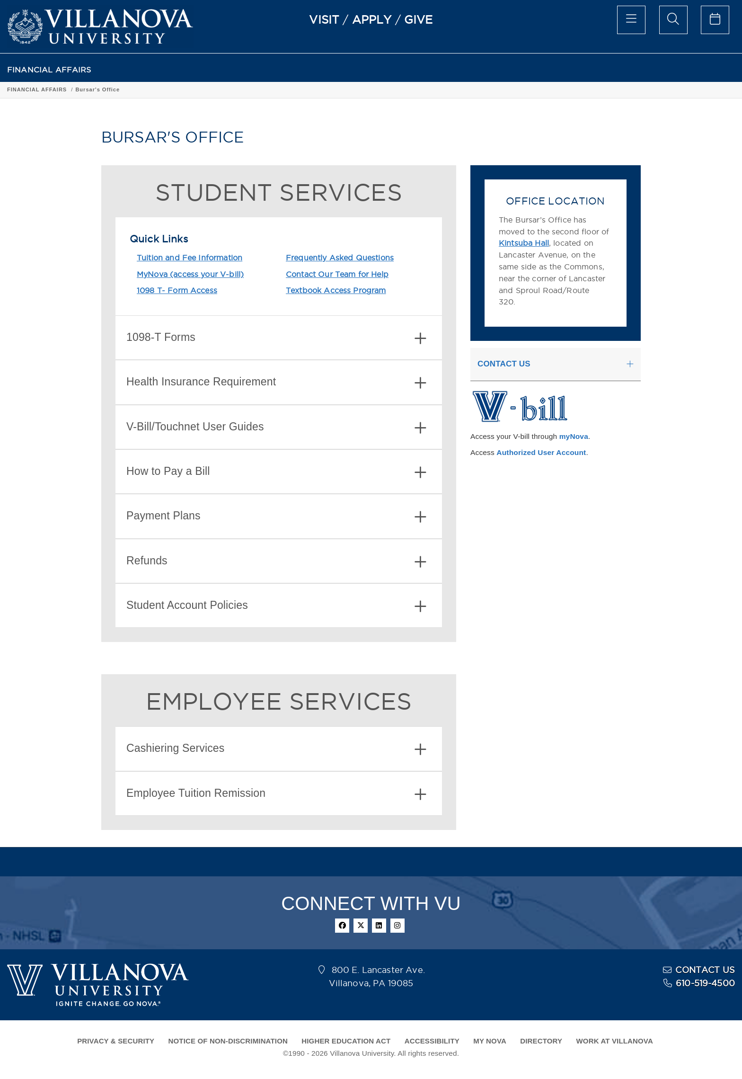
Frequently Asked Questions (340, 257)
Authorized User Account (541, 452)
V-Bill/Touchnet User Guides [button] (276, 427)
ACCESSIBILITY (432, 1041)
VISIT (324, 19)
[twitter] (360, 925)
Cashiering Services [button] (276, 749)
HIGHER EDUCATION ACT (345, 1041)
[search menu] (673, 20)
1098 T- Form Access (177, 290)
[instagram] (397, 925)
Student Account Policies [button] (276, 606)
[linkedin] (379, 925)
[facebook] (342, 925)
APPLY (372, 19)
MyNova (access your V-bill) (190, 274)
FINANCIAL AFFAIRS (49, 70)
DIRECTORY (541, 1041)
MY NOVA (489, 1041)
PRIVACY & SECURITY (115, 1041)
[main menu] (631, 20)
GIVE (418, 19)
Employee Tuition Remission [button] (276, 794)
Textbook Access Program (336, 290)
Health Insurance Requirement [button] (276, 382)
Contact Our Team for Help (337, 274)
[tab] (278, 337)
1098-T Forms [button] (276, 338)
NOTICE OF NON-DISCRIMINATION (228, 1041)
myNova (573, 436)
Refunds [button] (276, 561)
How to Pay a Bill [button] (276, 472)
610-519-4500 (705, 983)
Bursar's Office (97, 89)
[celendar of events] (715, 20)
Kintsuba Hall (524, 243)
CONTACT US (705, 969)
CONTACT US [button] (503, 363)
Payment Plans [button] (276, 516)
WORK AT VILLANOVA (614, 1041)
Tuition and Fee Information (189, 257)
